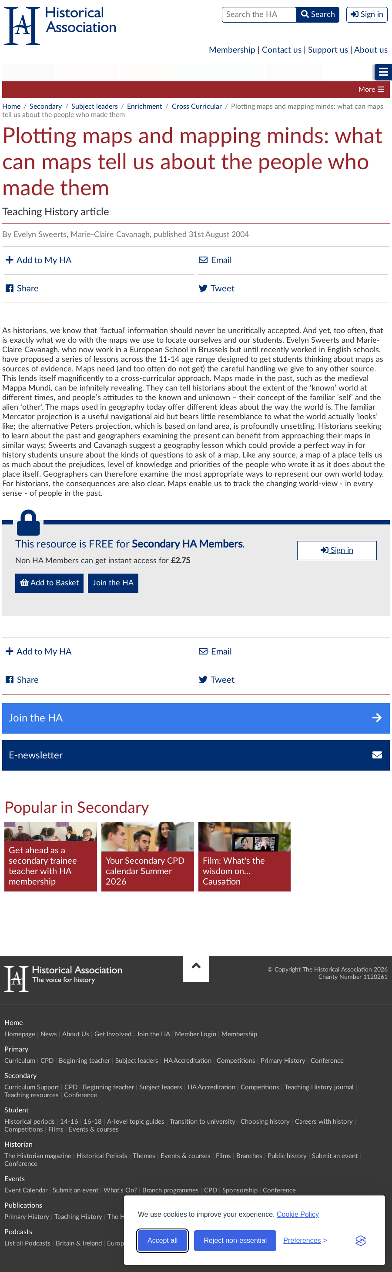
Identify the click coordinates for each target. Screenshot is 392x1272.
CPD (87, 89)
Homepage (19, 1034)
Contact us (282, 50)
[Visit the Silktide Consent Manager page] (360, 1240)
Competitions (321, 89)
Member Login (195, 1034)
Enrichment (144, 106)
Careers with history (324, 1121)
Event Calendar (25, 1190)
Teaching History (78, 1217)
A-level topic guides (135, 1121)
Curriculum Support (37, 89)
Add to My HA (38, 260)
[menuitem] (28, 72)
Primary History (283, 1061)
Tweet (216, 288)
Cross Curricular (197, 106)
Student (147, 72)
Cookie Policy (298, 1214)
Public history (287, 1156)
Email (215, 260)
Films (56, 1129)
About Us (75, 1034)
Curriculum (19, 1061)
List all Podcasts (27, 1243)
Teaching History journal (319, 1087)
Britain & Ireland (79, 1243)
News (48, 1034)
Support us (328, 50)
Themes (144, 1156)
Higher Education (219, 72)
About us (371, 50)
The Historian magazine (37, 1156)
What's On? (120, 1190)
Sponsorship (240, 1190)
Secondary (87, 72)
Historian (294, 72)
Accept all (162, 1240)
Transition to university (202, 1121)
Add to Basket (49, 582)
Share (21, 288)
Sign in (337, 550)
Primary (28, 72)
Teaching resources (31, 1095)
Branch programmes (170, 1190)
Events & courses (94, 1129)
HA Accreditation (261, 89)
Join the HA (113, 583)
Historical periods (29, 1121)
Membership (232, 50)
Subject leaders (199, 89)
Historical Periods (102, 1156)
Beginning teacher (135, 89)
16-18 (93, 1121)
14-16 (69, 1121)
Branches (249, 1156)
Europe (117, 1243)
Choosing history (265, 1121)
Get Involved (112, 1034)
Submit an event (335, 1156)
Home (11, 106)
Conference (327, 1061)
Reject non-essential (235, 1240)
